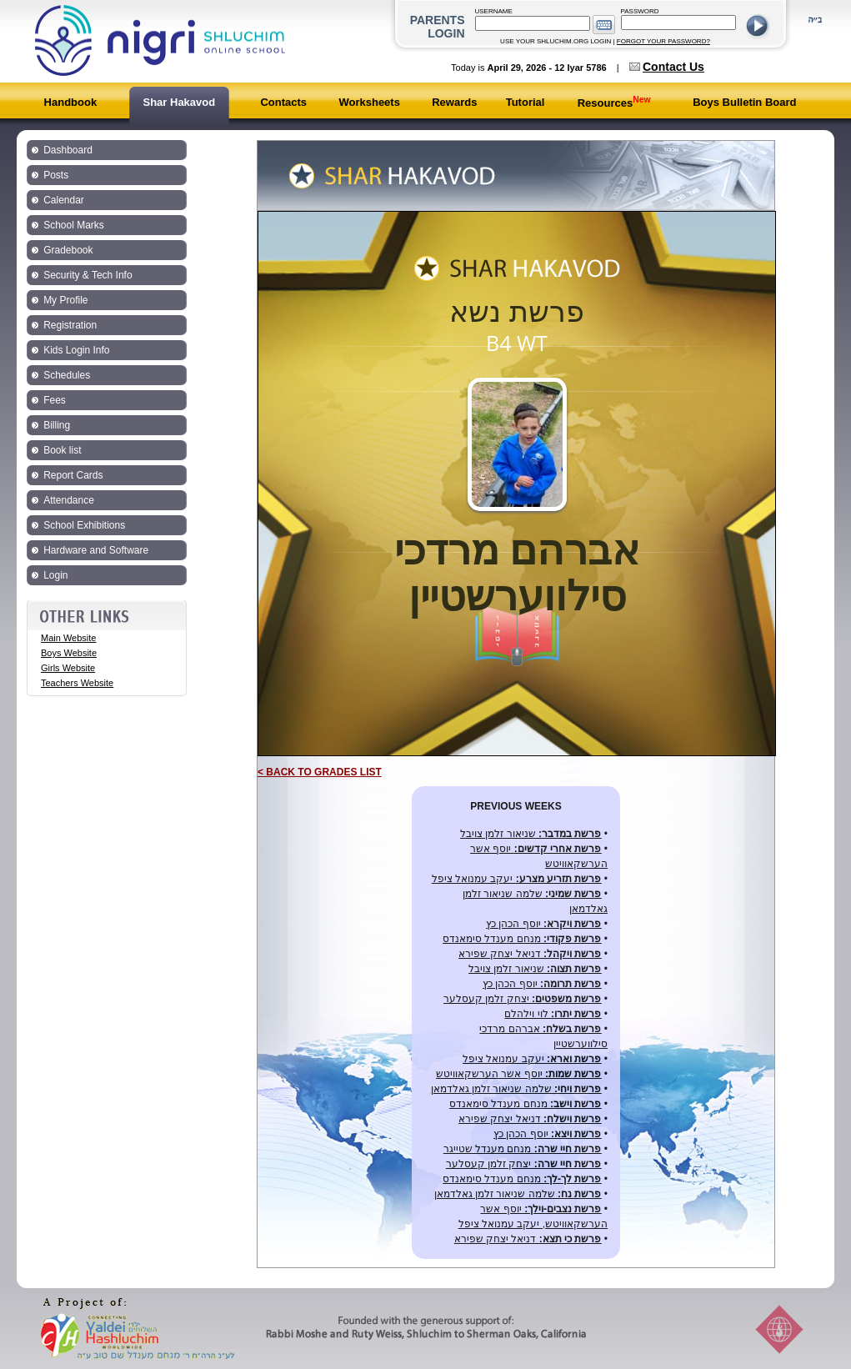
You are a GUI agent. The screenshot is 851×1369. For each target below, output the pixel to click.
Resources (614, 103)
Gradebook (68, 250)
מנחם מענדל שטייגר (522, 1149)
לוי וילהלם (552, 1014)
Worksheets (368, 102)
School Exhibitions (84, 525)
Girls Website (68, 668)
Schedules (66, 375)
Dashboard (68, 150)
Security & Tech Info (88, 275)
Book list (62, 450)
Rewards (454, 102)
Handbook (71, 102)
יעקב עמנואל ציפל (517, 879)
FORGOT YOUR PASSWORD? (663, 41)
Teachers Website (77, 683)
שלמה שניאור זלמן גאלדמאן (516, 1089)
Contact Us (673, 66)
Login (55, 575)
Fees (54, 400)
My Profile (65, 300)
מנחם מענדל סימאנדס (522, 939)
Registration (70, 325)
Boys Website (69, 653)
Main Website (68, 638)
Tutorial (525, 102)
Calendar (63, 200)
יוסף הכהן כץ (543, 924)
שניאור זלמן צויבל (530, 834)
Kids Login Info (76, 350)
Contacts (283, 102)
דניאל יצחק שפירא (529, 954)
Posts (55, 175)
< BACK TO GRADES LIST (320, 772)
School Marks (73, 225)
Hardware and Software (95, 550)
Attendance (68, 500)
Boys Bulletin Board (744, 102)
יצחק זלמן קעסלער (522, 999)
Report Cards (73, 475)
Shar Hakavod (179, 102)
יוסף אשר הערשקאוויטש (518, 1074)
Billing (56, 425)
